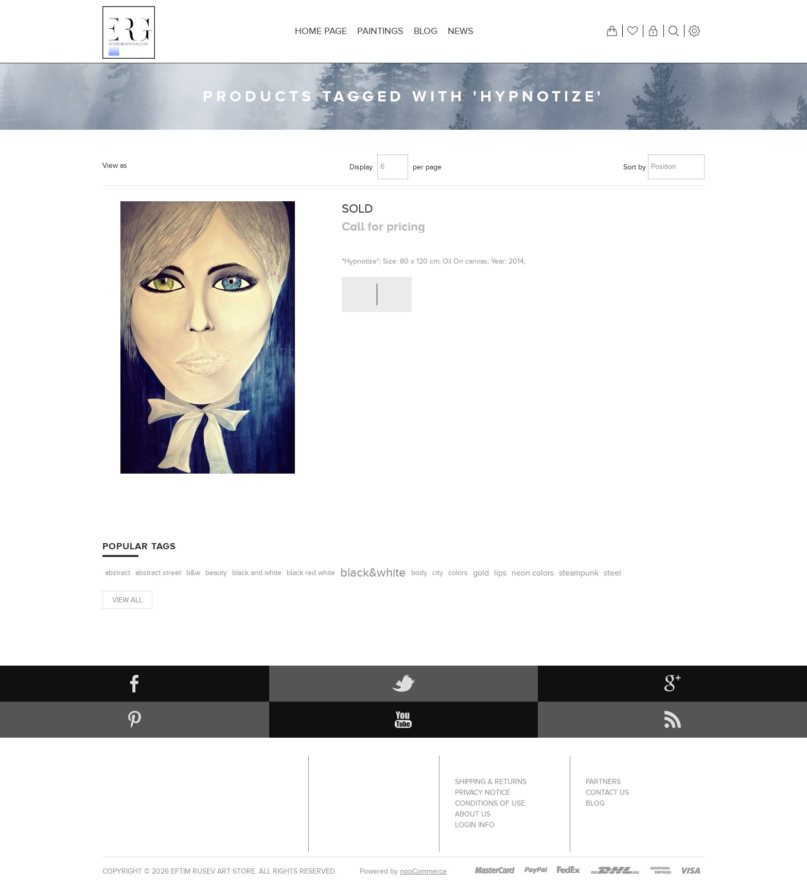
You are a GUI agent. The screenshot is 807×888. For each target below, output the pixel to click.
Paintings (380, 31)
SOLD (357, 208)
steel (612, 573)
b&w (193, 573)
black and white (257, 573)
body (419, 573)
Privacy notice (482, 792)
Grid (141, 165)
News (460, 31)
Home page (321, 31)
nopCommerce (423, 871)
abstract (117, 573)
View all (127, 600)
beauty (216, 573)
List (165, 165)
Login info (475, 825)
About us (472, 814)
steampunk (579, 573)
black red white (311, 573)
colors (458, 573)
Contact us (607, 792)
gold (481, 573)
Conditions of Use (490, 803)
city (437, 573)
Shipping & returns (491, 781)
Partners (603, 781)
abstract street (158, 573)
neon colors (533, 573)
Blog (425, 31)
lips (500, 573)
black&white (373, 572)
